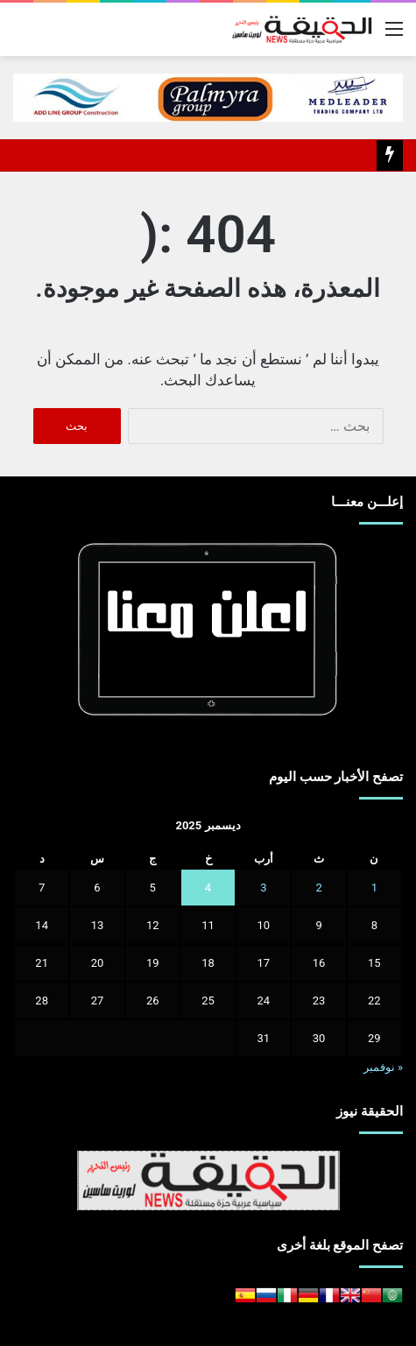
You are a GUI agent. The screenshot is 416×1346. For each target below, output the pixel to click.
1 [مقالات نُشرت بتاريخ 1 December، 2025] (374, 887)
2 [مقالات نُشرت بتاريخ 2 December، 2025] (318, 887)
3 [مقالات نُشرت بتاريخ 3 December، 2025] (263, 887)
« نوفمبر (383, 1067)
